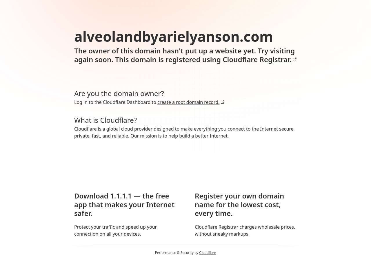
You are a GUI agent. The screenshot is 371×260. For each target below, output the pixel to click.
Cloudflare (207, 252)
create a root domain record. (191, 102)
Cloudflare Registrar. (260, 59)
